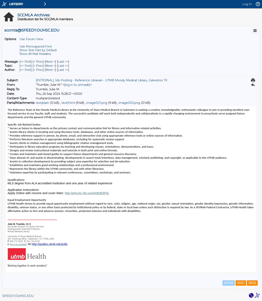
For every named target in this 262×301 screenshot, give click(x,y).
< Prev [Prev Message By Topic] (38, 66)
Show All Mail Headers (35, 54)
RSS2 (252, 283)
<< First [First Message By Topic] (25, 66)
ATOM (228, 283)
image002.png (129, 103)
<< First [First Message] (25, 61)
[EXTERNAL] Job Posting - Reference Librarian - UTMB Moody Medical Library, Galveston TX (101, 80)
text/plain (42, 103)
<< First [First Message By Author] (25, 70)
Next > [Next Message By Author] (50, 70)
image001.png (96, 103)
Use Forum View (31, 39)
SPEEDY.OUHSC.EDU (18, 296)
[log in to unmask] (77, 85)
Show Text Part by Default (38, 50)
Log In (247, 4)
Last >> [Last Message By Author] (63, 70)
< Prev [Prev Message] (38, 61)
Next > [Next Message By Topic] (50, 66)
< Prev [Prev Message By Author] (38, 70)
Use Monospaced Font (35, 46)
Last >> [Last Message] (63, 61)
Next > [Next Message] (50, 61)
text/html (68, 103)
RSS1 (240, 283)
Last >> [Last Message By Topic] (63, 66)
